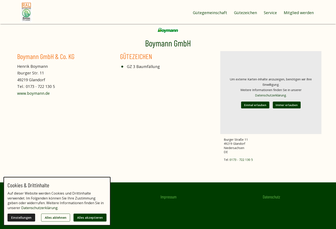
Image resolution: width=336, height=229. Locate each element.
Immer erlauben (287, 105)
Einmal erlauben (255, 105)
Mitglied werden (299, 12)
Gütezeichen (245, 12)
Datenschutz (271, 196)
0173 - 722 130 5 (241, 160)
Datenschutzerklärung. (271, 95)
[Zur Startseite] (38, 11)
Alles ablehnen (55, 218)
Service (270, 12)
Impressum (168, 196)
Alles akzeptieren (90, 218)
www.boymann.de (33, 93)
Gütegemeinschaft (210, 12)
